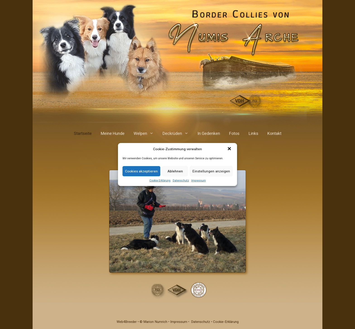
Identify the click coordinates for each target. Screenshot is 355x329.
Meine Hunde (113, 134)
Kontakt (274, 134)
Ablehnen (175, 171)
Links (253, 134)
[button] (230, 149)
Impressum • (180, 321)
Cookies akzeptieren (141, 171)
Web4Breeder (127, 321)
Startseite (83, 134)
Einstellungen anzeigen (211, 171)
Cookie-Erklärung (226, 321)
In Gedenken (208, 134)
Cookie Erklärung (159, 181)
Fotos (234, 134)
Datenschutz (181, 181)
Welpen (146, 134)
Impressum (198, 181)
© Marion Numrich (153, 321)
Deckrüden (178, 134)
